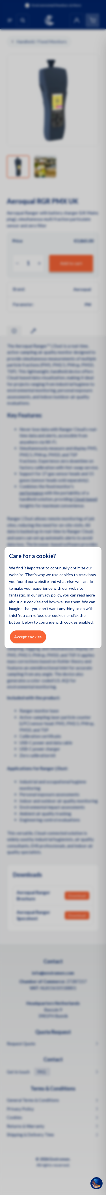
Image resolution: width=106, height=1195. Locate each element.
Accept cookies (28, 636)
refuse (38, 615)
